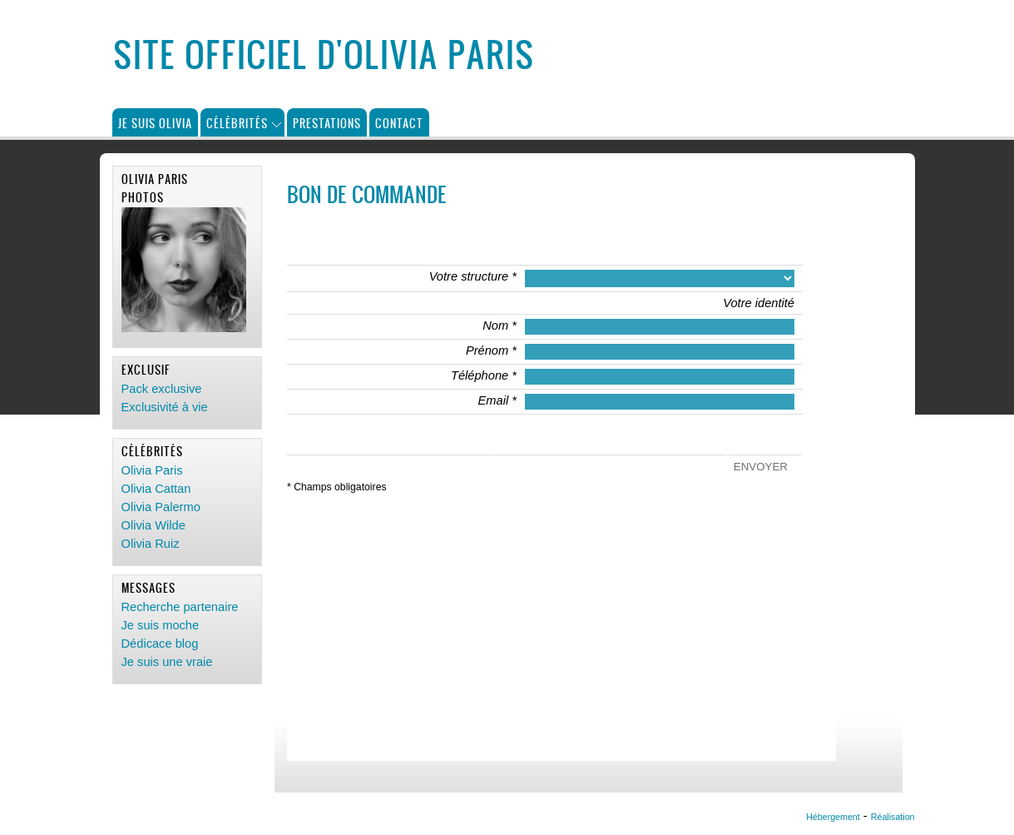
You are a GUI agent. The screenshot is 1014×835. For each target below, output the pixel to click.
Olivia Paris (152, 470)
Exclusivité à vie (164, 407)
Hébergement (833, 817)
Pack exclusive (161, 388)
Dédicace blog (160, 643)
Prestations (327, 123)
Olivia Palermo (160, 507)
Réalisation (893, 817)
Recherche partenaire (180, 607)
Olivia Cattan (156, 488)
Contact (399, 123)
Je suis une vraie (167, 661)
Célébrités (237, 123)
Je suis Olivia (155, 123)
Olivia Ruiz (150, 543)
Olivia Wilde (153, 525)
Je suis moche (160, 625)
